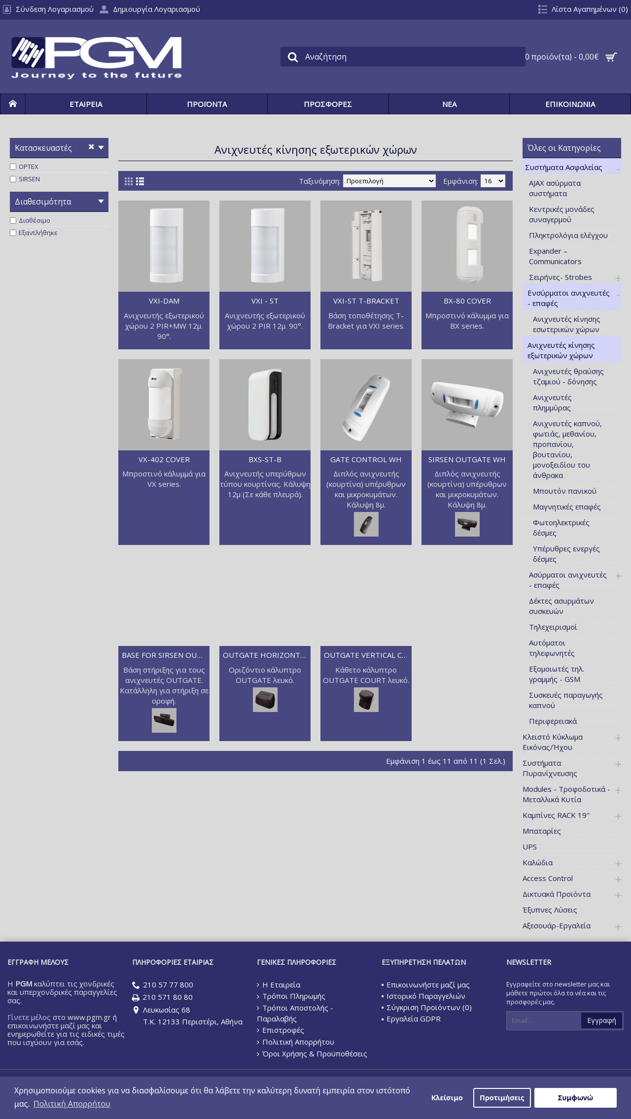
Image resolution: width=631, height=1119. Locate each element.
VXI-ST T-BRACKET (366, 300)
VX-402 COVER (164, 459)
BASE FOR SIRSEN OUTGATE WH (166, 655)
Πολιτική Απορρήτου (295, 1042)
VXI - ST (265, 300)
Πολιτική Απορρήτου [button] (72, 1103)
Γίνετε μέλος (29, 1017)
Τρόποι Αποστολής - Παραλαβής (295, 1013)
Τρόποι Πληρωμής (291, 996)
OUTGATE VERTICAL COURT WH (368, 655)
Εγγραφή (601, 1020)
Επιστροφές (280, 1030)
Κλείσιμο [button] (447, 1097)
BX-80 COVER (467, 300)
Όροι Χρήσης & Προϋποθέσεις (312, 1054)
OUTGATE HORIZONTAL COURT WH (267, 655)
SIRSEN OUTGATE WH (467, 459)
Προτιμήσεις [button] (502, 1097)
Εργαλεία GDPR (411, 1018)
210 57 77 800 (162, 985)
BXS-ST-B (264, 459)
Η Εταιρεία (278, 984)
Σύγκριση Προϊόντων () (427, 1007)
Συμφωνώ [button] (575, 1097)
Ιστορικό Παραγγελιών (423, 996)
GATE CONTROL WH (366, 459)
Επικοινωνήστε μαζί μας (426, 984)
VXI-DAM (164, 300)
